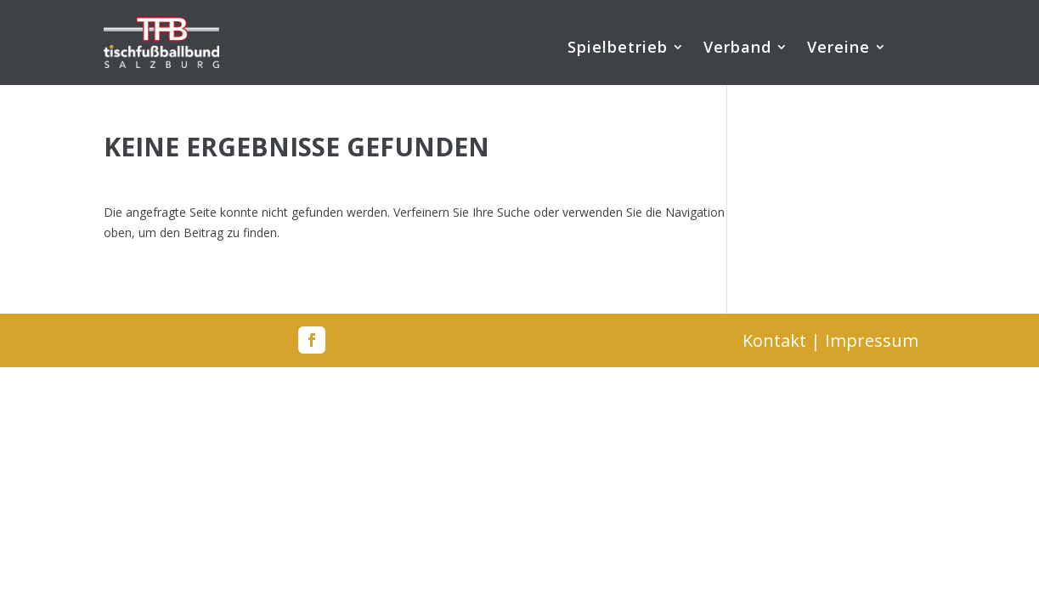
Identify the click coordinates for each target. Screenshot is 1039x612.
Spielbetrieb (617, 49)
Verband (737, 49)
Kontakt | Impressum (830, 340)
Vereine (838, 49)
